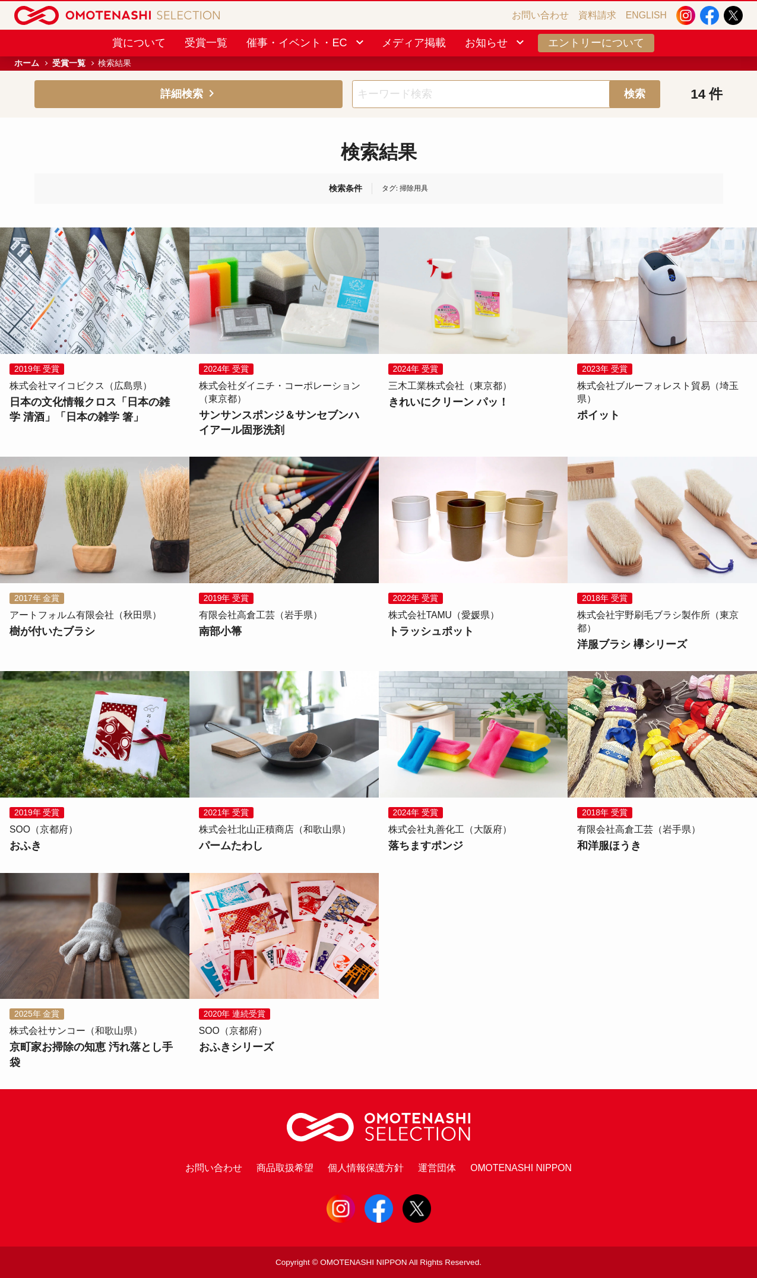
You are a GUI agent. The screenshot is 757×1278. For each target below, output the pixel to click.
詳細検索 (188, 93)
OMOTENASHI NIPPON (521, 1168)
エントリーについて (596, 43)
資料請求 (597, 15)
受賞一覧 (206, 43)
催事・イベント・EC (305, 43)
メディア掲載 (414, 43)
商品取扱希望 (284, 1168)
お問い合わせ (540, 15)
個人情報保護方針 (366, 1168)
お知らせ (495, 43)
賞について (139, 43)
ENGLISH (646, 15)
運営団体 (437, 1168)
